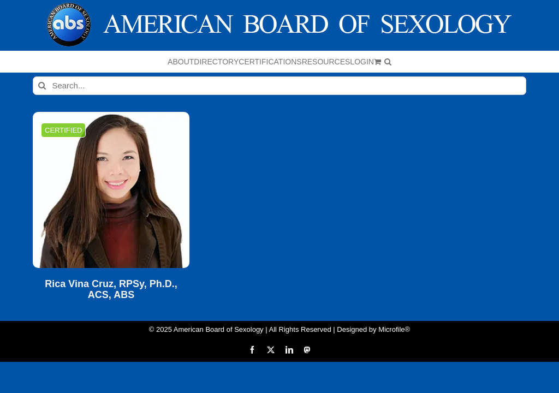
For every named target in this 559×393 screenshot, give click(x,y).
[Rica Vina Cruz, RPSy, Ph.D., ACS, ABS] (111, 190)
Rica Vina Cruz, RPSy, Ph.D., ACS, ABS (111, 289)
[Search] (42, 85)
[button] (387, 62)
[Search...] (279, 85)
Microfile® (394, 329)
